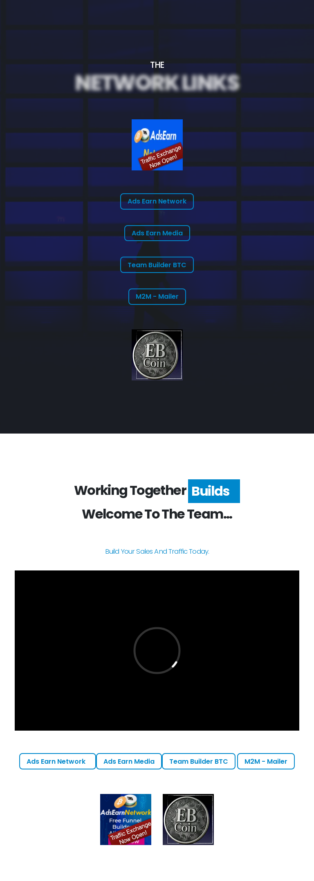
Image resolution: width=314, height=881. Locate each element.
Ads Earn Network (157, 201)
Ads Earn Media (157, 233)
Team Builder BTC (157, 265)
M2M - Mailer (157, 296)
